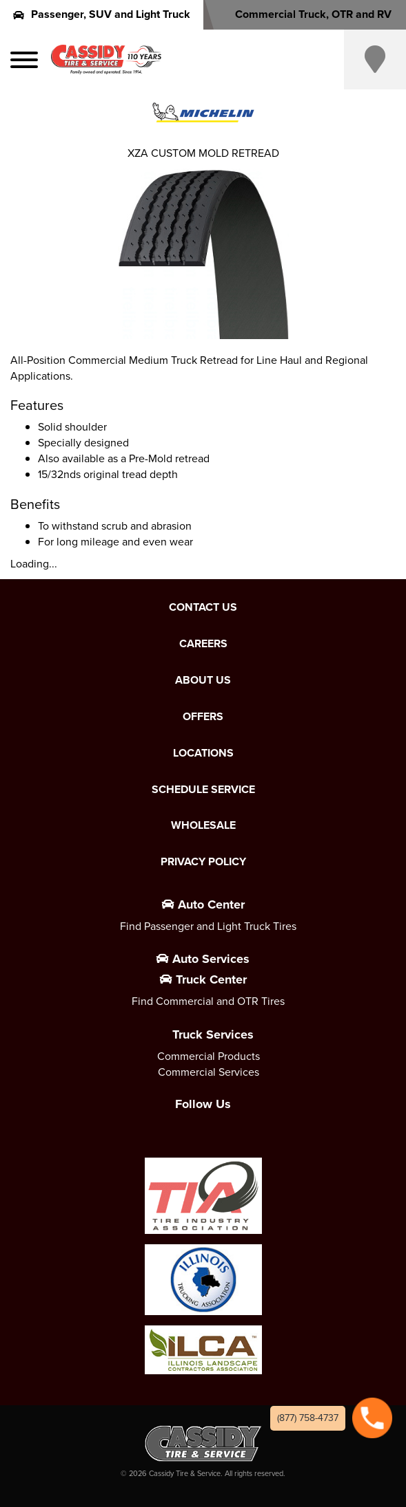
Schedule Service (203, 789)
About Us (203, 680)
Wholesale (203, 825)
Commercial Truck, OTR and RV (304, 14)
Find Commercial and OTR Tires (208, 1001)
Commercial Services (208, 1072)
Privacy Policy (203, 861)
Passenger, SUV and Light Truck (101, 14)
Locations (203, 753)
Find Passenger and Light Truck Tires (208, 926)
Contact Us (203, 607)
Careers (203, 643)
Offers (203, 716)
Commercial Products (208, 1056)
